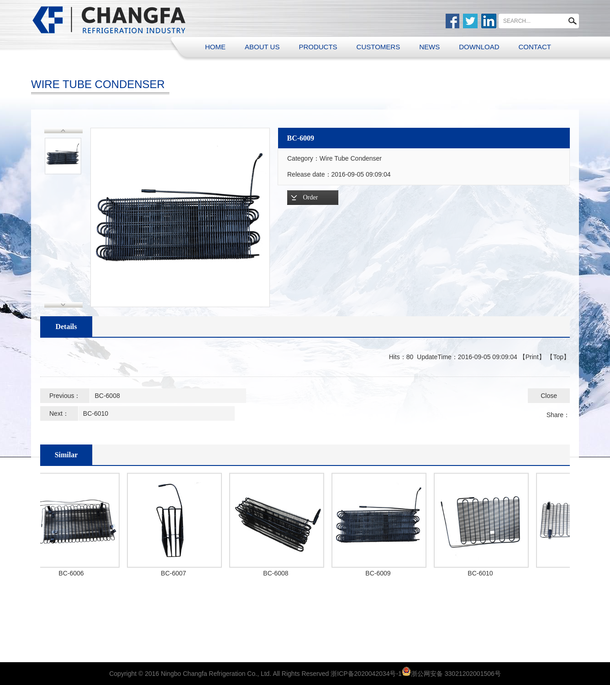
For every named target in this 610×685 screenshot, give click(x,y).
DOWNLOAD (479, 47)
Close (549, 395)
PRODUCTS (318, 47)
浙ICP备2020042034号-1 (366, 673)
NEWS (429, 47)
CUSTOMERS (378, 47)
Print (532, 357)
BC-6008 (107, 395)
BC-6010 (95, 413)
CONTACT (535, 47)
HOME (215, 47)
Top (558, 357)
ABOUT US (262, 47)
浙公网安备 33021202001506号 (456, 673)
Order (310, 197)
